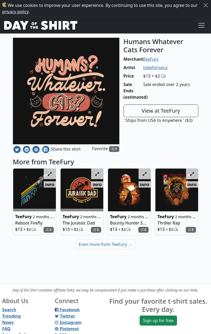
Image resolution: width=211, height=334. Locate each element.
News (8, 322)
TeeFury (151, 59)
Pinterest (67, 329)
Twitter (65, 316)
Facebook (67, 310)
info (49, 184)
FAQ (6, 329)
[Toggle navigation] (201, 25)
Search (9, 310)
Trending (11, 316)
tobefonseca (155, 67)
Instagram (68, 322)
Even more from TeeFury (106, 244)
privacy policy (15, 12)
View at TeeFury (160, 110)
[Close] (206, 5)
